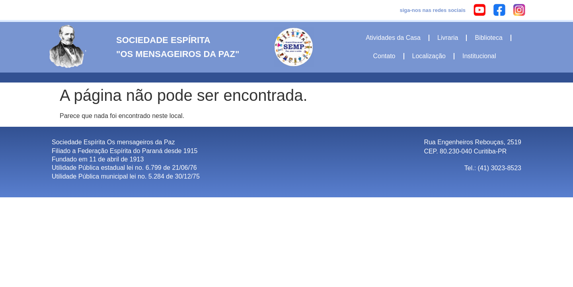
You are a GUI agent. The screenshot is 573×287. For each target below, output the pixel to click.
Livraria (447, 37)
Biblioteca (488, 37)
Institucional (479, 56)
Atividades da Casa (393, 37)
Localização (429, 56)
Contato (384, 56)
